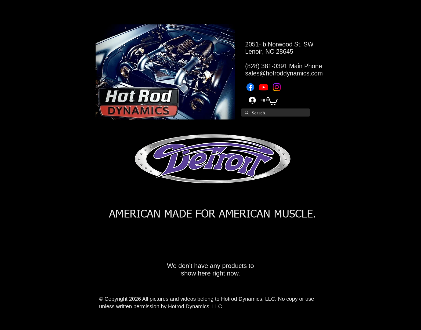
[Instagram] (276, 87)
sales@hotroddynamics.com (284, 73)
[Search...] (275, 113)
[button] (272, 100)
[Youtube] (263, 87)
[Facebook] (250, 87)
